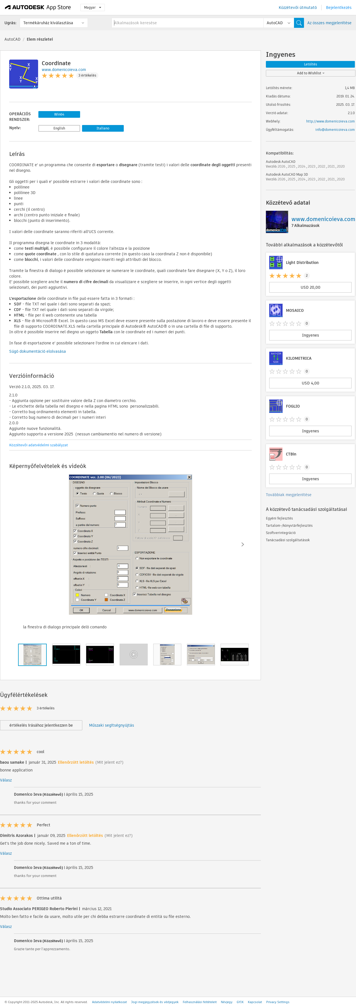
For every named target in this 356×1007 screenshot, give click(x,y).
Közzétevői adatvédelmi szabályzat (38, 445)
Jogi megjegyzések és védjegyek (155, 1002)
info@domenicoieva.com (335, 129)
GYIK (240, 1002)
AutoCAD (12, 39)
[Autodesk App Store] (37, 7)
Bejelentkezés (339, 7)
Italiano (103, 128)
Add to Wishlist (311, 73)
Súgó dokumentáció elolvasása (37, 351)
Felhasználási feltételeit (200, 1002)
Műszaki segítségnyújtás (111, 725)
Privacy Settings (278, 1002)
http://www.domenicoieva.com (330, 121)
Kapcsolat (255, 1002)
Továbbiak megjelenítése (289, 495)
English (59, 128)
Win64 (59, 114)
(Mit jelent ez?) (109, 762)
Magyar (92, 7)
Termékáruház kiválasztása (48, 23)
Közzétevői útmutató (298, 7)
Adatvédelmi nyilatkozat (109, 1002)
